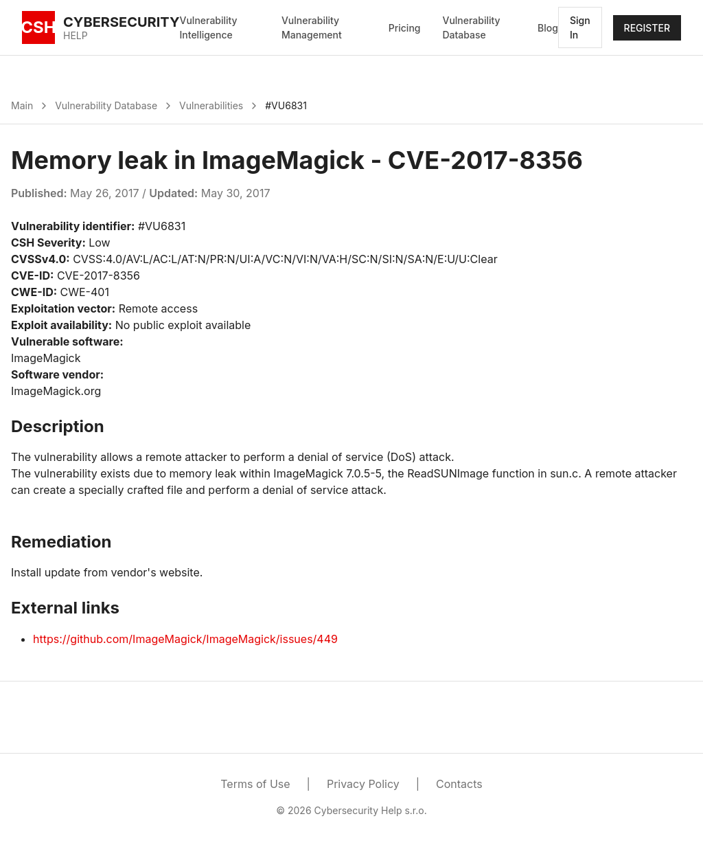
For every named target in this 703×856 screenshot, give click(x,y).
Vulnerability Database (471, 27)
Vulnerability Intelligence (209, 27)
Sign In (580, 27)
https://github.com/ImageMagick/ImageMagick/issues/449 (185, 639)
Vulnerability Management (311, 27)
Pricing (405, 28)
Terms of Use (255, 784)
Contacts (459, 784)
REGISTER (647, 28)
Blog (548, 28)
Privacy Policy (363, 784)
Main (22, 105)
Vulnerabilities (211, 105)
